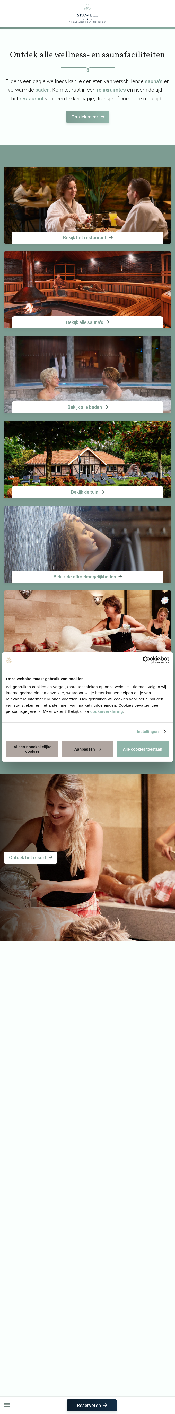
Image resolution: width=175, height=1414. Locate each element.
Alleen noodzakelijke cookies (32, 749)
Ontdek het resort (31, 857)
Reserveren (92, 1405)
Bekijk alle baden (88, 407)
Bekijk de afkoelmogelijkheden (88, 577)
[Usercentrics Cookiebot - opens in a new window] (146, 660)
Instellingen (148, 731)
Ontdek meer (88, 117)
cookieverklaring (106, 711)
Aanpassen (87, 749)
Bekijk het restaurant (88, 237)
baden (42, 90)
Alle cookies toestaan (142, 749)
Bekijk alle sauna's (88, 322)
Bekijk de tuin (88, 492)
